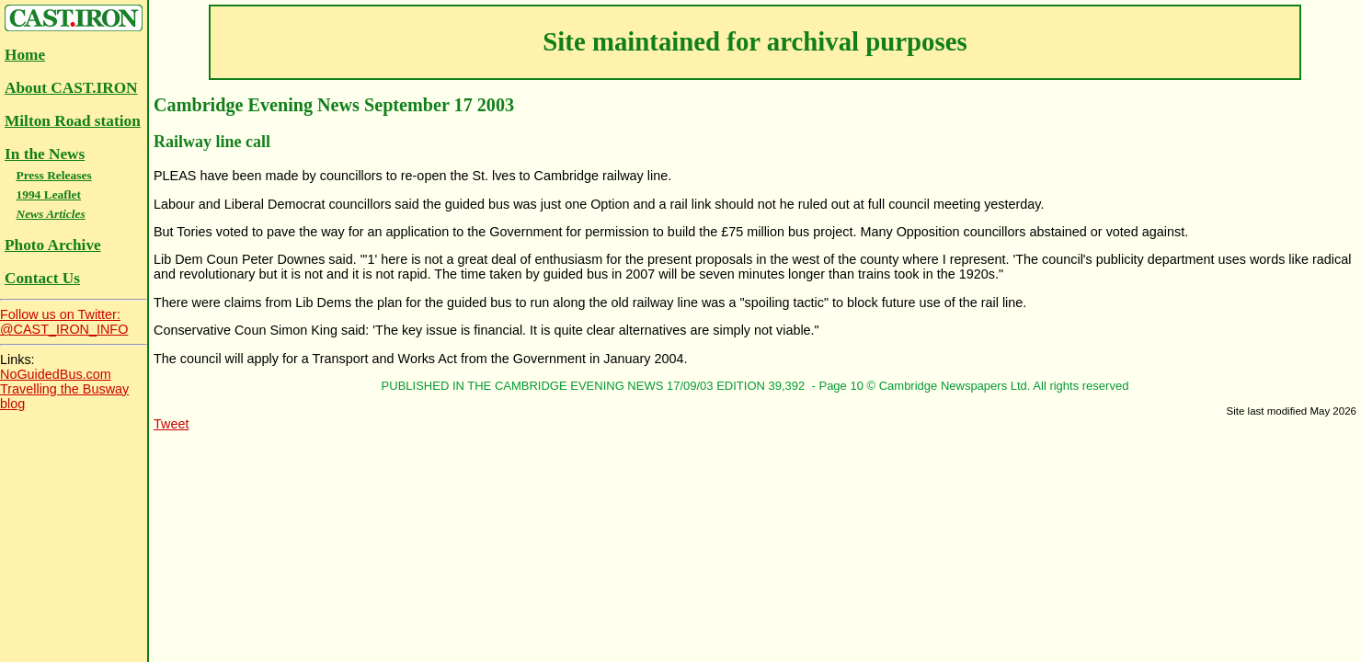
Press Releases (53, 175)
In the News (45, 154)
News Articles (50, 214)
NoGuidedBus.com (55, 374)
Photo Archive (53, 245)
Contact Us (42, 278)
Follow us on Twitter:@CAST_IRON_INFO (64, 322)
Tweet (171, 424)
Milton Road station (73, 121)
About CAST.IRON (71, 88)
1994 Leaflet (48, 194)
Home (25, 54)
